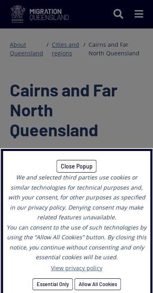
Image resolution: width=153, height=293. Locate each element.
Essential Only (52, 284)
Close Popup (77, 166)
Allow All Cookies (97, 284)
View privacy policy (76, 268)
